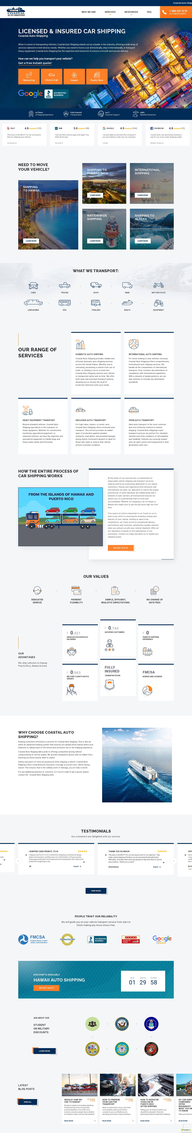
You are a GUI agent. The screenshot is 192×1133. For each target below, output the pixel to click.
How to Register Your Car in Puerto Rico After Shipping (149, 1094)
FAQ (149, 12)
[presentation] (18, 859)
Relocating (29, 77)
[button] (186, 1130)
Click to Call (51, 77)
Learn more (44, 1042)
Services (110, 12)
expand (76, 864)
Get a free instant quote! (35, 63)
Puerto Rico (97, 77)
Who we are (89, 12)
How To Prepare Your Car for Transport (111, 1093)
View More (96, 882)
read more (68, 1112)
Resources (131, 12)
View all (28, 1093)
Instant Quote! (46, 981)
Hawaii (74, 77)
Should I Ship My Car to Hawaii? (73, 1092)
